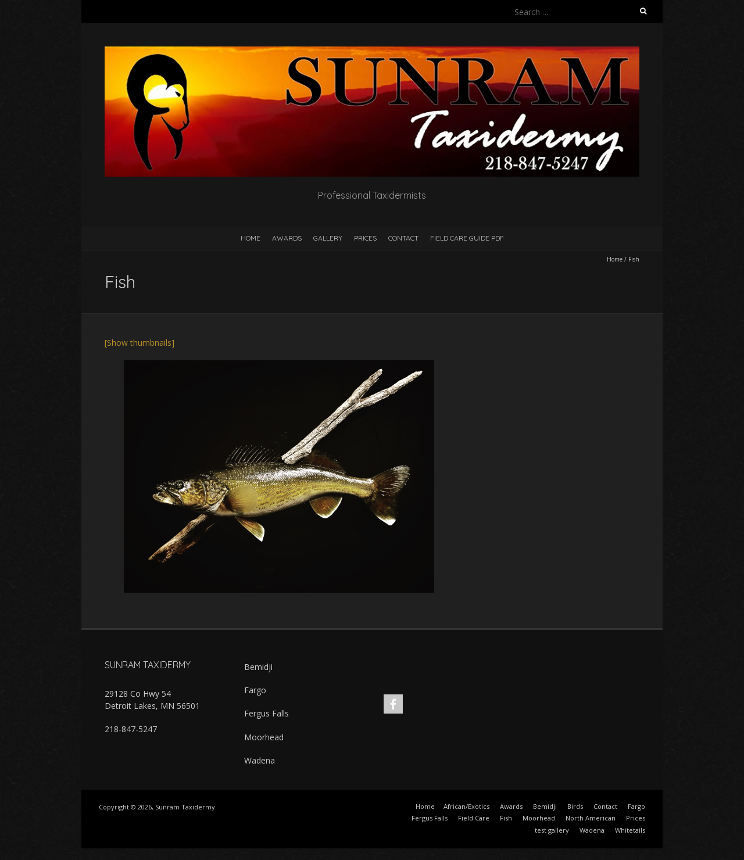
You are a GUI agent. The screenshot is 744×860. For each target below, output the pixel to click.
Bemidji (258, 666)
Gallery (327, 238)
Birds (575, 806)
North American (591, 818)
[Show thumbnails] (139, 342)
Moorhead (264, 737)
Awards (287, 238)
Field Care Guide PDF (467, 238)
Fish (506, 818)
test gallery (552, 830)
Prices (365, 238)
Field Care (473, 818)
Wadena (259, 760)
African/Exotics (466, 806)
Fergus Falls (266, 713)
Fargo (255, 690)
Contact (403, 238)
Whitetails (630, 830)
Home (250, 238)
